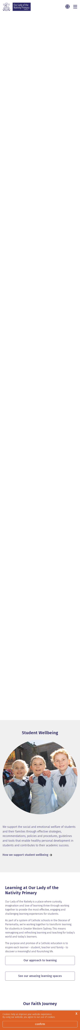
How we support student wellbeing (25, 708)
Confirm (40, 1024)
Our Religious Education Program (24, 992)
